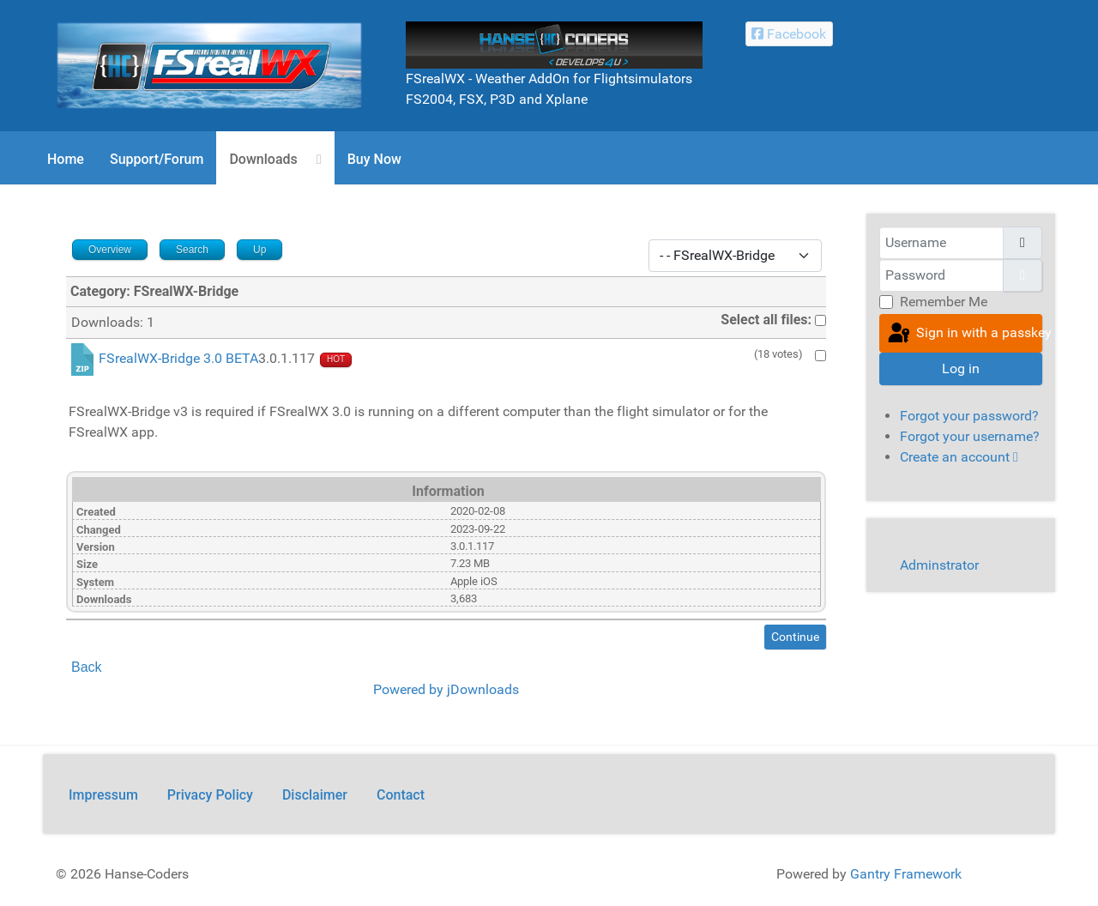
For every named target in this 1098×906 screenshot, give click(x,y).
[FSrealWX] (209, 65)
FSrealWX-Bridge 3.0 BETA (178, 359)
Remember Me (943, 301)
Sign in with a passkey (963, 334)
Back (86, 667)
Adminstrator (939, 565)
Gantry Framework (906, 874)
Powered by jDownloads (446, 689)
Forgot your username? (970, 436)
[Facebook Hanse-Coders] (789, 33)
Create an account (959, 457)
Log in (961, 368)
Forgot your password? (969, 416)
